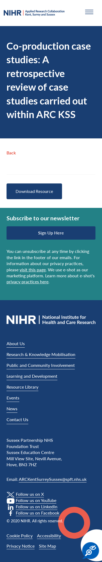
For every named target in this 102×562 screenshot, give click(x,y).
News (12, 408)
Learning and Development (32, 376)
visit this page (33, 269)
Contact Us (17, 419)
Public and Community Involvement (41, 365)
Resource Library (22, 387)
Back (11, 153)
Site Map (47, 546)
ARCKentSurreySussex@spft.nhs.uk (52, 479)
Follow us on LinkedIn (36, 506)
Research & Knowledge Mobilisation (41, 354)
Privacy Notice (21, 546)
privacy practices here (27, 281)
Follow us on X (30, 494)
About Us (16, 343)
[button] (89, 12)
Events (13, 398)
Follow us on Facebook (37, 513)
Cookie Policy (20, 535)
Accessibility (49, 535)
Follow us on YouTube (36, 500)
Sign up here (51, 233)
